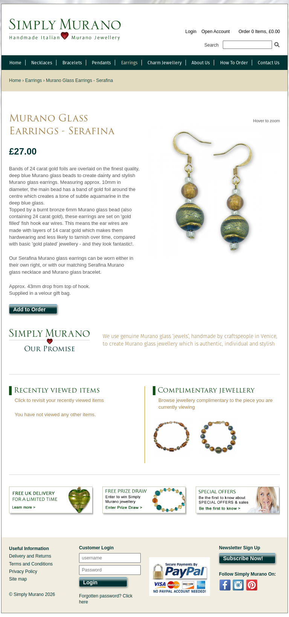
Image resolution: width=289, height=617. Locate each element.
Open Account (215, 31)
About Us (201, 62)
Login (190, 31)
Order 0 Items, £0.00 (259, 31)
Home (15, 62)
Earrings (129, 62)
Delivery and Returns (30, 556)
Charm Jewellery (165, 62)
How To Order (234, 62)
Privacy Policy (23, 571)
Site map (18, 579)
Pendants (101, 62)
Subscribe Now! (243, 558)
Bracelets (72, 62)
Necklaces (41, 62)
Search (211, 45)
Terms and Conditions (31, 564)
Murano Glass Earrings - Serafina (79, 80)
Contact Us (269, 62)
